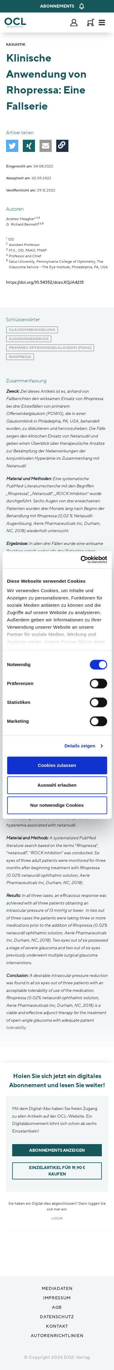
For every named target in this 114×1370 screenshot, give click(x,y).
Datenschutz (57, 1317)
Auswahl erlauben (56, 785)
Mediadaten (57, 1288)
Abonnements (57, 6)
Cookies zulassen (57, 765)
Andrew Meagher (20, 218)
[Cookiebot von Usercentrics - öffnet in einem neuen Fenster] (81, 560)
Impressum (57, 1298)
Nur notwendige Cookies (57, 805)
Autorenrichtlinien (57, 1336)
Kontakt (57, 1326)
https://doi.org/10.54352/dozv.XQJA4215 (45, 282)
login (57, 1218)
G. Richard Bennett (22, 224)
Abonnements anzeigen (57, 1150)
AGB (57, 1307)
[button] (12, 146)
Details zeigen (79, 745)
